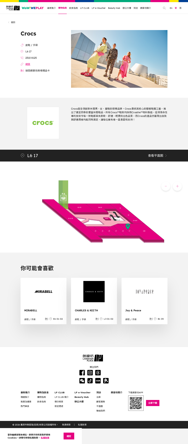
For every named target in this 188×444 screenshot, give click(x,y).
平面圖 (99, 406)
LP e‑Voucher (83, 392)
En (171, 8)
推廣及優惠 (26, 401)
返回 (11, 22)
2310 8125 (31, 57)
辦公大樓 (127, 8)
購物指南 (62, 8)
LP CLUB (84, 8)
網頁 (27, 64)
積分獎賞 (59, 401)
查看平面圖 (157, 155)
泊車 (98, 397)
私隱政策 (82, 424)
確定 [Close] (69, 436)
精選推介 (25, 397)
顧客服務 (100, 401)
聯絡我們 (100, 410)
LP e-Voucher (99, 8)
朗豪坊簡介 (145, 8)
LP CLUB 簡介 (62, 397)
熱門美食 (25, 406)
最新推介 (51, 8)
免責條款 (66, 424)
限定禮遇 (59, 406)
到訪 (136, 8)
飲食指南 (73, 8)
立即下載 (152, 402)
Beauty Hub (114, 8)
